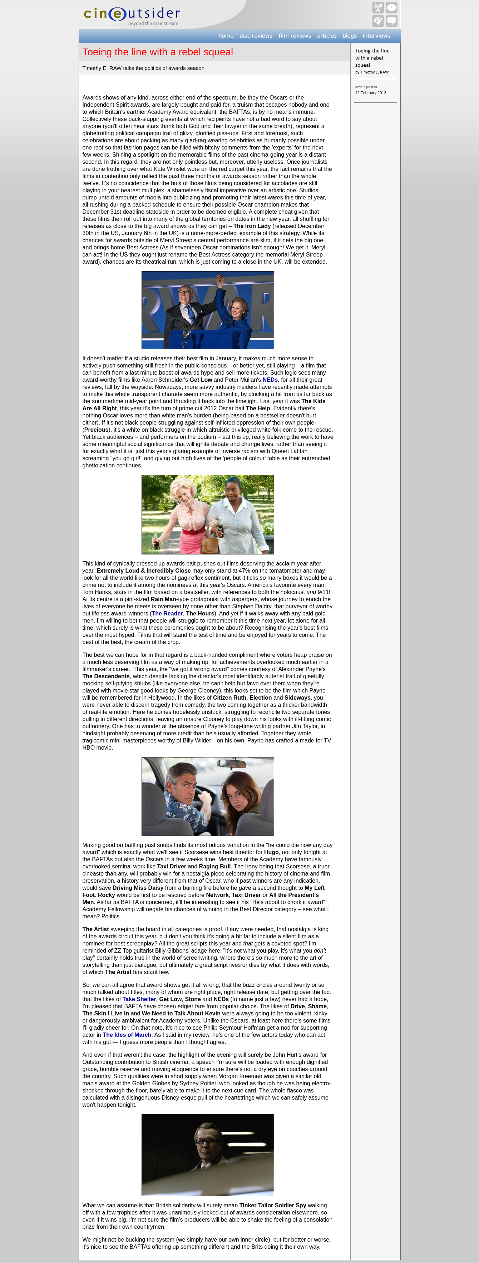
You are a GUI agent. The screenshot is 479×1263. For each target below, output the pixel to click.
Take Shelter (139, 999)
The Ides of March (127, 1035)
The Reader (167, 613)
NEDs (270, 380)
